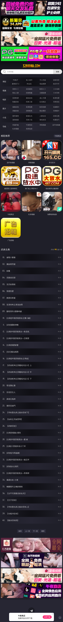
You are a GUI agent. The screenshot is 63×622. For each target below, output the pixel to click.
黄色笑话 (43, 120)
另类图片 (56, 111)
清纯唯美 (29, 111)
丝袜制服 (29, 93)
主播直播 (43, 93)
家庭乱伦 (29, 116)
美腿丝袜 (15, 111)
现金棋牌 (43, 84)
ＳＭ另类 (56, 93)
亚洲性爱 (15, 98)
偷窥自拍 (15, 107)
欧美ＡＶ (43, 89)
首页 (20, 531)
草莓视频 (43, 125)
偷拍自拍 (29, 98)
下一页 (35, 531)
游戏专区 (56, 80)
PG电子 (15, 80)
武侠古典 (56, 116)
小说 (4, 117)
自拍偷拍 (29, 89)
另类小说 (29, 120)
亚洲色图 (29, 107)
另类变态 (56, 102)
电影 (4, 99)
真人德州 (29, 80)
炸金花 (29, 84)
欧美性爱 (56, 98)
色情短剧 (29, 129)
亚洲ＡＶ (15, 89)
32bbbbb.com (31, 66)
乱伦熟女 (43, 102)
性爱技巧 (56, 120)
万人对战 (43, 80)
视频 (4, 90)
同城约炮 (15, 125)
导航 (4, 126)
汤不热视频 (56, 125)
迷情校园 (15, 120)
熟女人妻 (15, 93)
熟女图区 (43, 111)
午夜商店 (29, 125)
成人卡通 (43, 98)
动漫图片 (56, 107)
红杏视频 (15, 129)
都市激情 (15, 116)
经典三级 (29, 102)
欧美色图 (43, 107)
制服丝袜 (15, 102)
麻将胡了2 (15, 84)
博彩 (4, 81)
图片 (4, 108)
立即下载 (47, 617)
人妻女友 (43, 116)
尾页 (43, 531)
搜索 (57, 72)
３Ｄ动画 (56, 89)
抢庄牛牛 (56, 84)
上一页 (27, 531)
